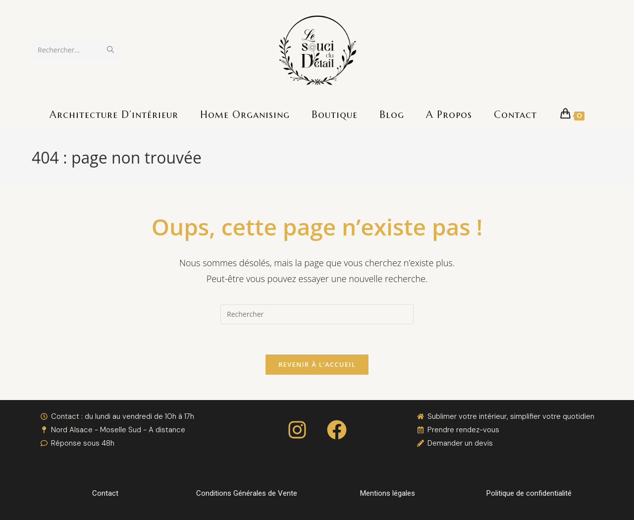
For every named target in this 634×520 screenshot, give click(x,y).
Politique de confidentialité (529, 493)
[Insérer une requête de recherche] (317, 314)
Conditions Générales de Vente (246, 493)
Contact (105, 493)
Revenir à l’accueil (317, 364)
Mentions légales (387, 493)
